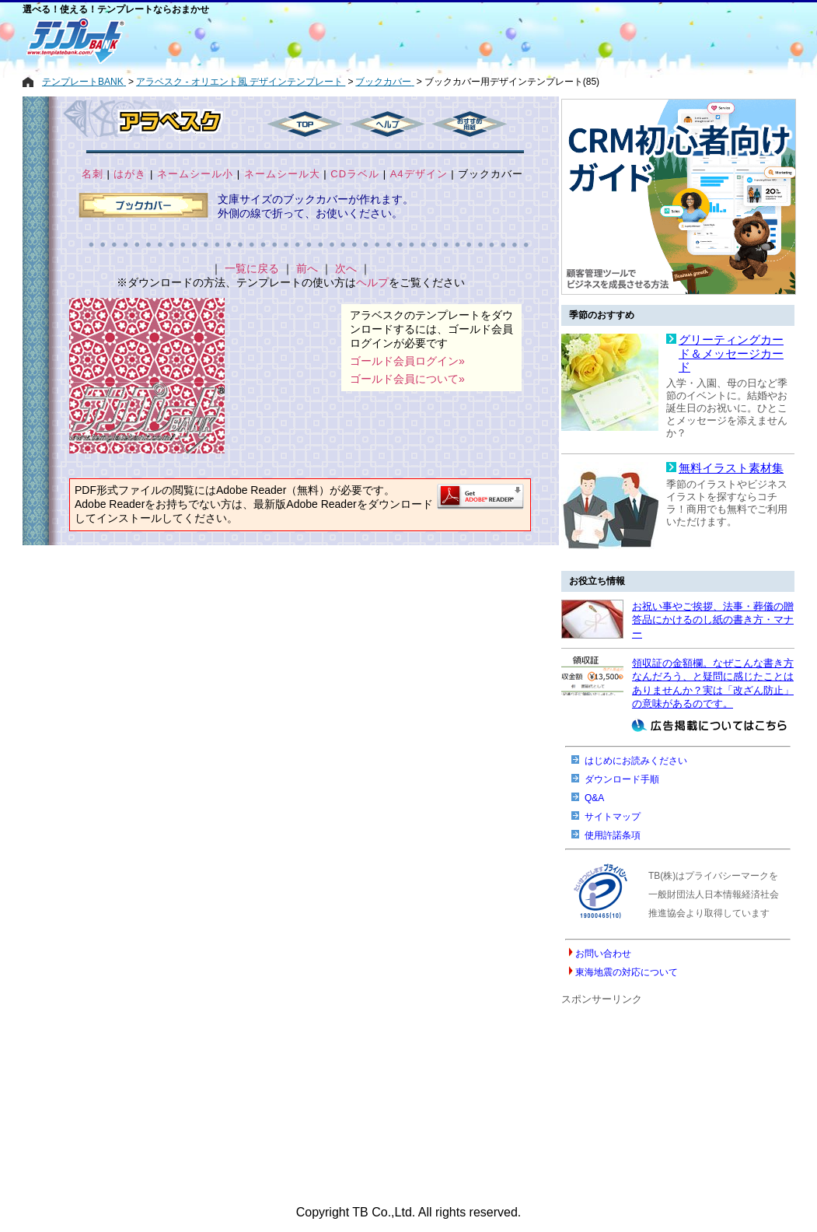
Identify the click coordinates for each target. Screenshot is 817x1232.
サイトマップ (613, 816)
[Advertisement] (353, 40)
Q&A (594, 798)
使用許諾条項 (613, 835)
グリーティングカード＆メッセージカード (731, 353)
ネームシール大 (282, 174)
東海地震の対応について (626, 972)
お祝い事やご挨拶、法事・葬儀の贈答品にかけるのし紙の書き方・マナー (713, 619)
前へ (307, 268)
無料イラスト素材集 (731, 468)
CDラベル (354, 174)
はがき (129, 174)
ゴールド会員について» (407, 379)
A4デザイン (419, 174)
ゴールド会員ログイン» (407, 361)
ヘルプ (372, 282)
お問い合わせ (603, 953)
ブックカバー (490, 174)
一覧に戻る (252, 268)
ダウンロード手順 (622, 779)
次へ (346, 268)
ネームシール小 (195, 174)
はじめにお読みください (636, 760)
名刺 (92, 174)
